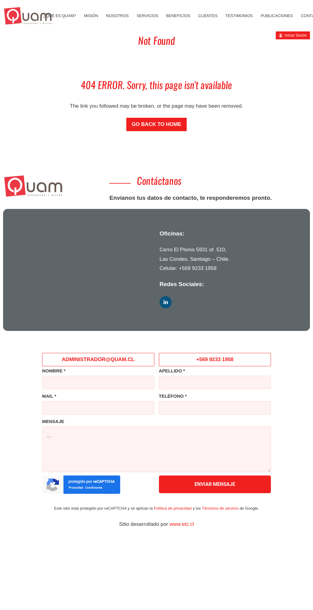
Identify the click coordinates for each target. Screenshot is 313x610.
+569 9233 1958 (197, 268)
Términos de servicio (220, 508)
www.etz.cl (182, 524)
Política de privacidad (173, 508)
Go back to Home (157, 124)
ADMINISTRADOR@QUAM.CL (98, 359)
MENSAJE (53, 421)
